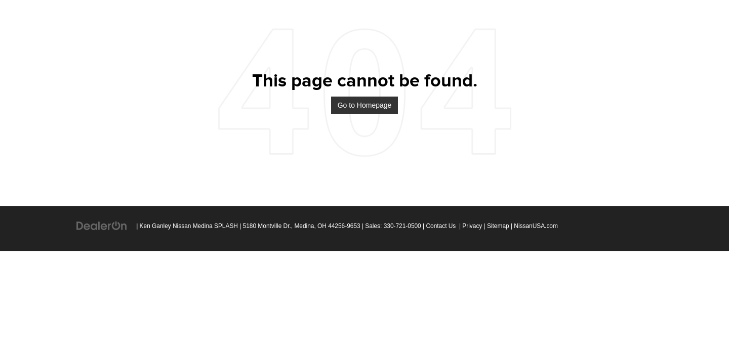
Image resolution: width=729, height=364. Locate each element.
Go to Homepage (365, 105)
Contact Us (441, 226)
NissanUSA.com (536, 226)
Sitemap (498, 226)
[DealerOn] (102, 225)
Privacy (472, 226)
